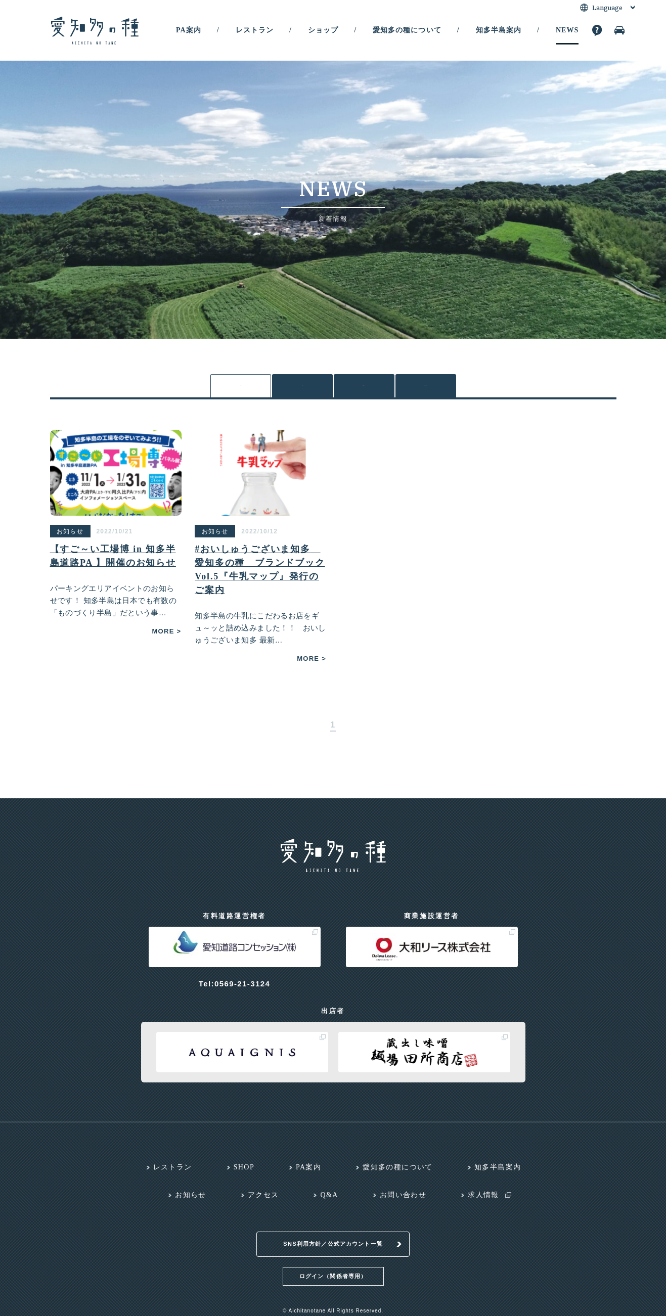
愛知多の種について (407, 30)
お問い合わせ (403, 1200)
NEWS (567, 30)
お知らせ (364, 389)
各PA (302, 388)
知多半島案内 (498, 30)
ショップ (323, 30)
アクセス (263, 1200)
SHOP (244, 1172)
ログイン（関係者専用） (333, 1268)
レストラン (255, 30)
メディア (425, 389)
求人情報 (483, 1200)
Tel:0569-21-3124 (234, 988)
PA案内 (188, 30)
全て (240, 389)
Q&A (329, 1200)
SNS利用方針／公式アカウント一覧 (333, 1237)
